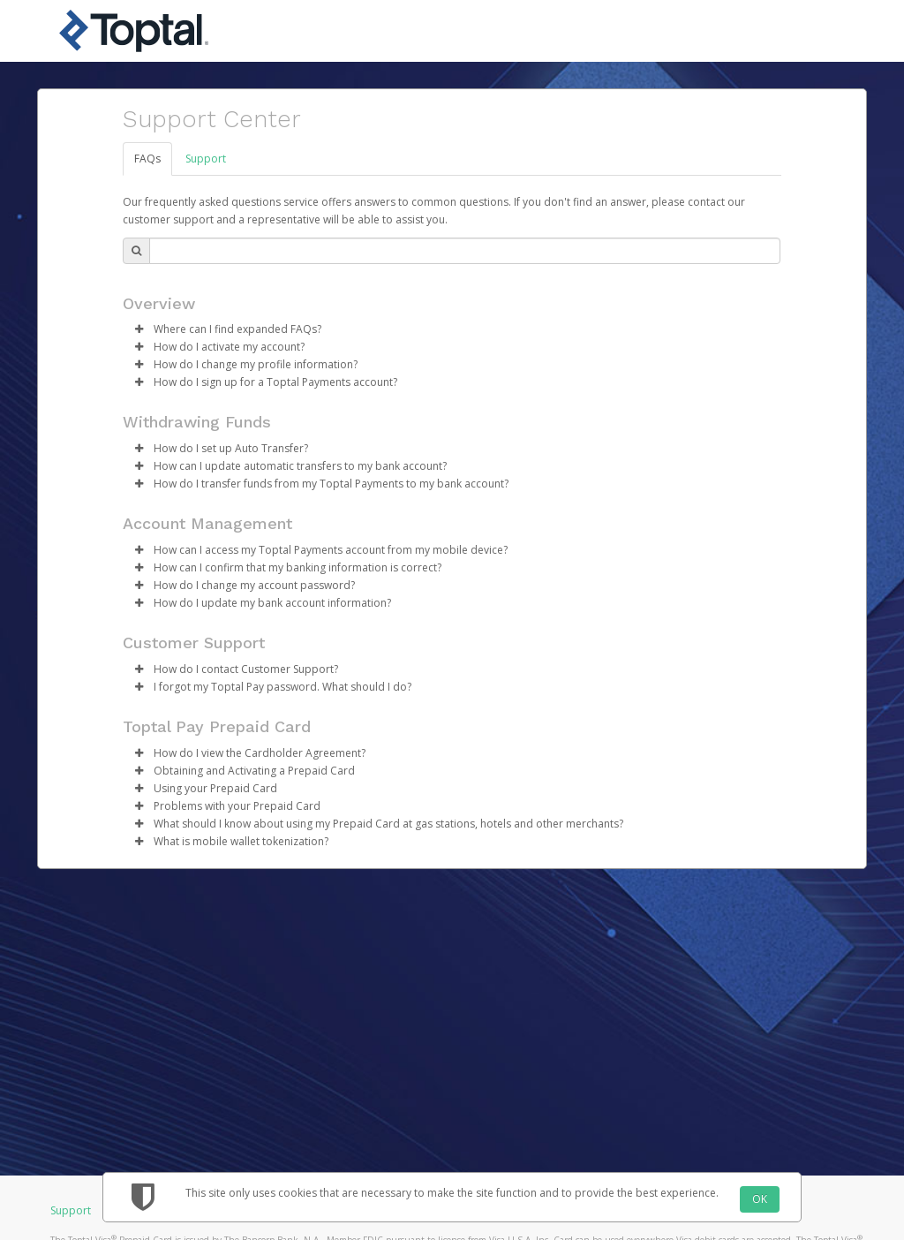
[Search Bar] (464, 251)
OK (759, 1198)
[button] (139, 329)
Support (205, 158)
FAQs (147, 158)
